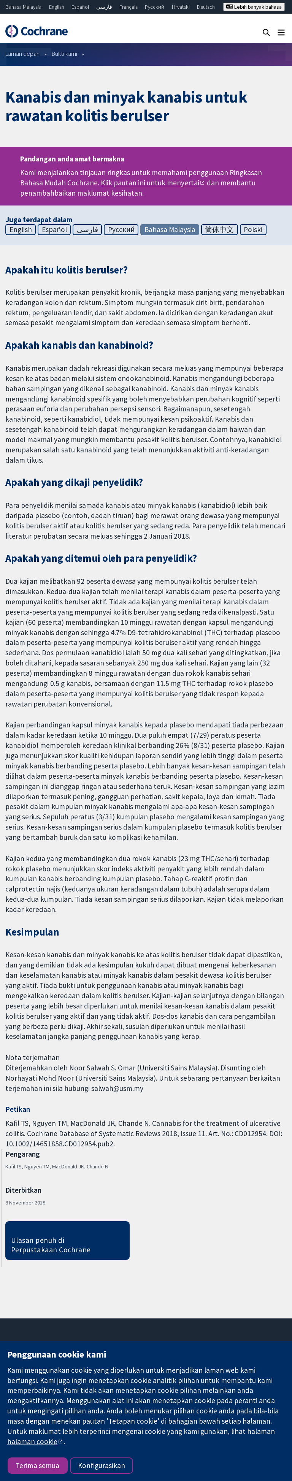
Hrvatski (181, 6)
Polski (253, 229)
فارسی (104, 6)
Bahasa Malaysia (23, 6)
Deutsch (206, 6)
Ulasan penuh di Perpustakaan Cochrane (51, 1245)
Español (80, 6)
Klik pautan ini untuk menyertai (150, 182)
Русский (154, 6)
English (56, 6)
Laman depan (22, 53)
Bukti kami (64, 53)
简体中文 (219, 229)
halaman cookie (32, 1441)
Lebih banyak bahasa (254, 6)
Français (128, 6)
